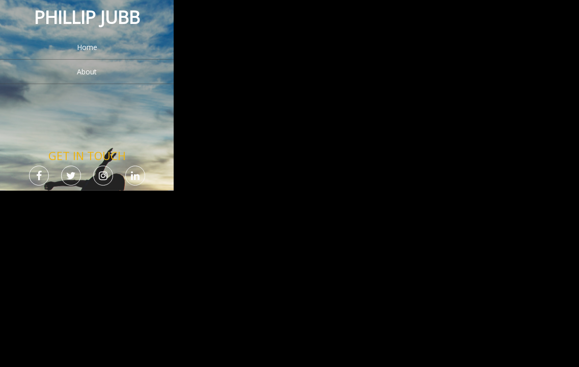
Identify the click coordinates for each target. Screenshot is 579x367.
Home (87, 47)
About (87, 71)
